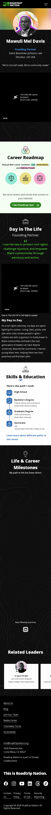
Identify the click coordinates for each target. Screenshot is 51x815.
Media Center (10, 720)
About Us (8, 703)
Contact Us (7, 795)
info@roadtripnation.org (16, 743)
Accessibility (10, 731)
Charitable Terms (12, 726)
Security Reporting (39, 795)
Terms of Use (27, 795)
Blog (6, 708)
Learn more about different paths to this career (26, 437)
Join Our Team (11, 714)
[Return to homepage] (12, 4)
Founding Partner (25, 49)
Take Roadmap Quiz (25, 205)
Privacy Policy (17, 795)
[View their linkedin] (25, 629)
